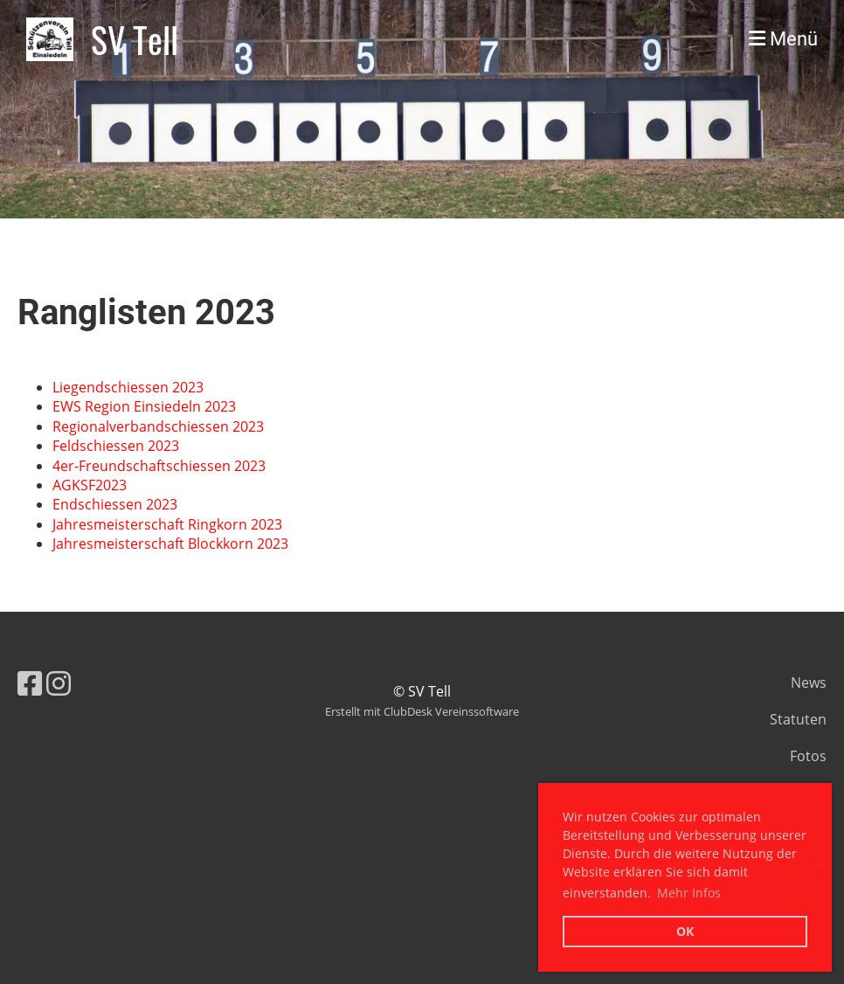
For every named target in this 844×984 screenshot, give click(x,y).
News (809, 682)
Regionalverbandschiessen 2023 (158, 426)
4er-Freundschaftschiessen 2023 (159, 465)
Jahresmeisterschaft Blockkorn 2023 (170, 543)
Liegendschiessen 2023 (128, 387)
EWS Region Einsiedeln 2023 (144, 406)
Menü (783, 39)
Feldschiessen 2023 (115, 445)
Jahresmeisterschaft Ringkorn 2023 (167, 524)
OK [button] (685, 931)
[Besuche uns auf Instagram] (58, 683)
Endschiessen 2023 (114, 504)
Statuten (798, 719)
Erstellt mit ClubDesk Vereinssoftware (422, 711)
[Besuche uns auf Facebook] (29, 683)
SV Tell (134, 39)
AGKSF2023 (89, 485)
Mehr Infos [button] (689, 892)
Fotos (808, 756)
